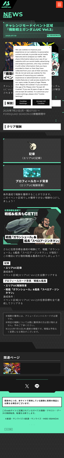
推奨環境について (17, 430)
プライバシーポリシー (17, 437)
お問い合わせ (47, 437)
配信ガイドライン (32, 444)
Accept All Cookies (41, 102)
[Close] (49, 47)
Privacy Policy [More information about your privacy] (29, 96)
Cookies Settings (46, 430)
